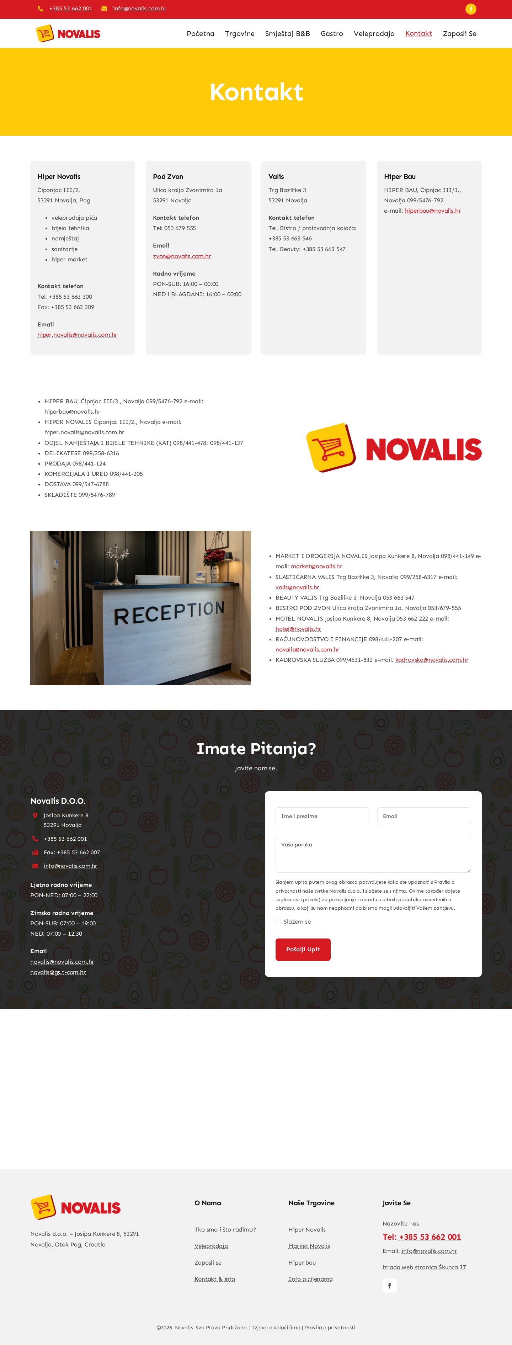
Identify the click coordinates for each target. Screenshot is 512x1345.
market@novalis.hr (316, 566)
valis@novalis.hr (297, 587)
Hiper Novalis (307, 1229)
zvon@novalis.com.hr (182, 256)
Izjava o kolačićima (276, 1327)
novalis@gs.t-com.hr (58, 971)
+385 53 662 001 (70, 8)
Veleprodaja (211, 1245)
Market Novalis (309, 1245)
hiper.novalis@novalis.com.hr (77, 334)
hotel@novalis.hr (298, 628)
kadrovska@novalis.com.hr (432, 659)
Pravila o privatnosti (330, 1327)
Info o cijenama (310, 1278)
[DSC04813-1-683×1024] (75, 1197)
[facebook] (470, 9)
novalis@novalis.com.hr (308, 649)
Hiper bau (301, 1262)
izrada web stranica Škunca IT (424, 1267)
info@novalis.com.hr (139, 8)
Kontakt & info (214, 1278)
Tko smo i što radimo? (225, 1229)
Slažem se (297, 921)
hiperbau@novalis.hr (433, 210)
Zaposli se (207, 1262)
